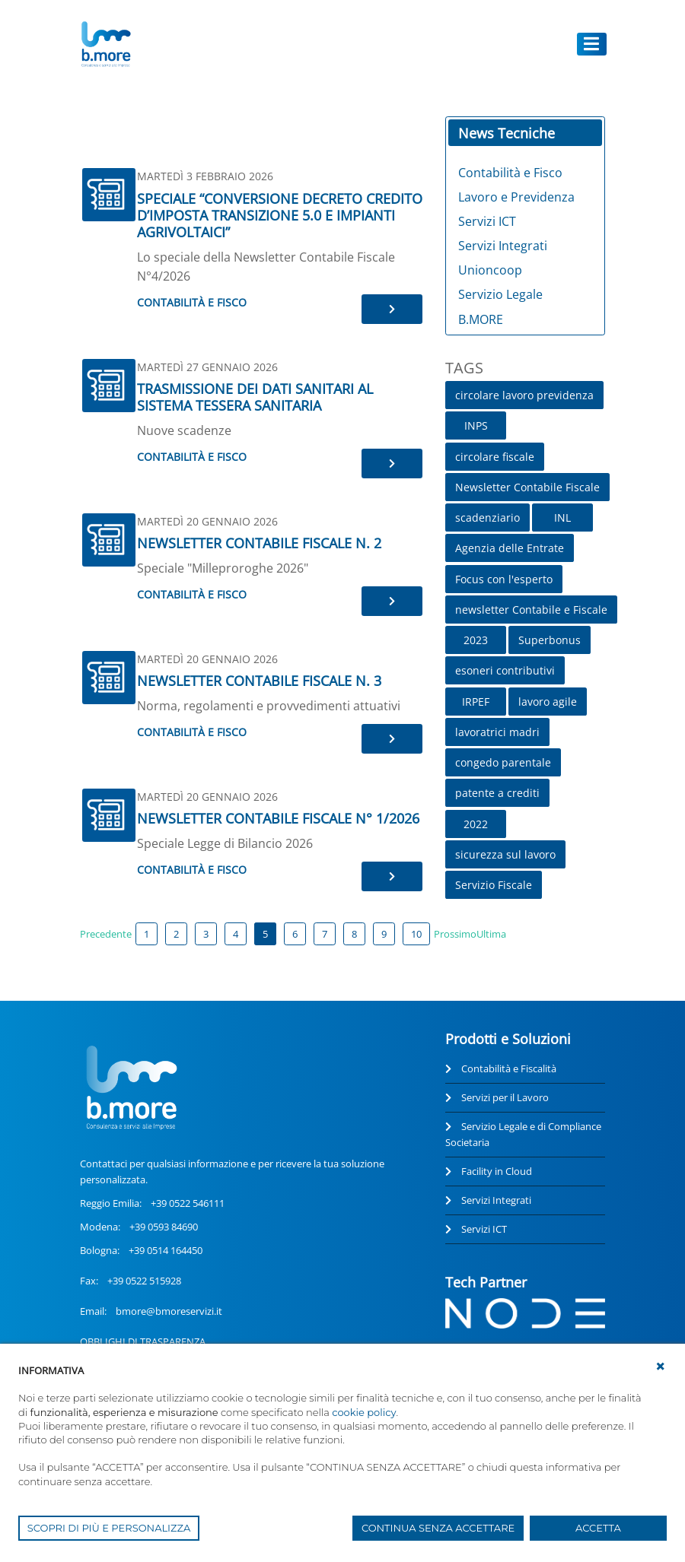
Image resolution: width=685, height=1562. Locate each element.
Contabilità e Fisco (192, 302)
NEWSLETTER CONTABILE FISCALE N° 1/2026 (278, 818)
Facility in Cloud (496, 1171)
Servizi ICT (484, 1229)
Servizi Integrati (496, 1200)
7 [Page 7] (324, 934)
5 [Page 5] (265, 934)
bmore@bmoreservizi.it (169, 1311)
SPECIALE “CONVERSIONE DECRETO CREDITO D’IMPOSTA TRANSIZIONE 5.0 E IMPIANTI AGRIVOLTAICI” (279, 215)
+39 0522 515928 (144, 1280)
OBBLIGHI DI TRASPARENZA (143, 1341)
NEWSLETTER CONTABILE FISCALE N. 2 (259, 543)
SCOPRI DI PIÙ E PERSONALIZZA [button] (109, 1528)
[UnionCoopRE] (105, 44)
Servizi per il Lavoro (505, 1097)
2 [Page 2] (176, 934)
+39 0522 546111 (188, 1203)
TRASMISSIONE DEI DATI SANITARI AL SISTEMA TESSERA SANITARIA (255, 396)
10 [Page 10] (416, 934)
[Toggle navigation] (592, 44)
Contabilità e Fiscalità (508, 1068)
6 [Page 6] (295, 934)
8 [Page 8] (354, 934)
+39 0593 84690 (163, 1226)
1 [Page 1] (146, 934)
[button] (660, 1366)
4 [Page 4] (235, 934)
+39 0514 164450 (165, 1250)
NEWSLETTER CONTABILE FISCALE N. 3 (259, 680)
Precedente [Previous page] (106, 934)
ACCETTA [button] (598, 1528)
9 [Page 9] (384, 934)
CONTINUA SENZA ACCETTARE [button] (438, 1528)
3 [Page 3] (206, 934)
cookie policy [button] (364, 1412)
